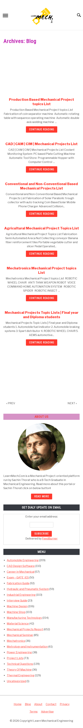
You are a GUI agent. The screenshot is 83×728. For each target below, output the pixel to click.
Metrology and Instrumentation (27, 646)
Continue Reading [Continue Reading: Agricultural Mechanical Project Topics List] (41, 253)
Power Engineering (19, 652)
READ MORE (41, 496)
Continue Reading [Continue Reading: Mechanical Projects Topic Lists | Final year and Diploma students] (41, 342)
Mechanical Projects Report (25, 629)
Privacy (64, 704)
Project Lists (15, 658)
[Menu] (5, 16)
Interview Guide (17, 600)
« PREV (10, 403)
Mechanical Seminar (20, 635)
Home (18, 704)
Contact (51, 704)
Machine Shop (16, 612)
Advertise (47, 711)
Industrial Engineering (21, 594)
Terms (33, 711)
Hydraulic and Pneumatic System (28, 589)
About (38, 704)
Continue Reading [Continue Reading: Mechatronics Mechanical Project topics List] (41, 298)
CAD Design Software (21, 566)
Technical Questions (20, 664)
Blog (28, 704)
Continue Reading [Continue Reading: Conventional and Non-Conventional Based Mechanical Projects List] (41, 213)
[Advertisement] (41, 72)
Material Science (18, 623)
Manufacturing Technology (24, 617)
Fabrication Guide (18, 583)
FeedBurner (50, 538)
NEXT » (72, 403)
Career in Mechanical (20, 571)
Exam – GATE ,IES (18, 577)
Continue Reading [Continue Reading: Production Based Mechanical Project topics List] (41, 129)
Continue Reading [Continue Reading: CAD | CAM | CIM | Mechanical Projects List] (41, 169)
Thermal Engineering (20, 675)
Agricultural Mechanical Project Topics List (41, 228)
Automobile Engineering (23, 560)
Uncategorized (16, 681)
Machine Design (17, 606)
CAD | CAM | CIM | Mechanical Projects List (41, 144)
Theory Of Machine (19, 669)
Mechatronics (16, 640)
